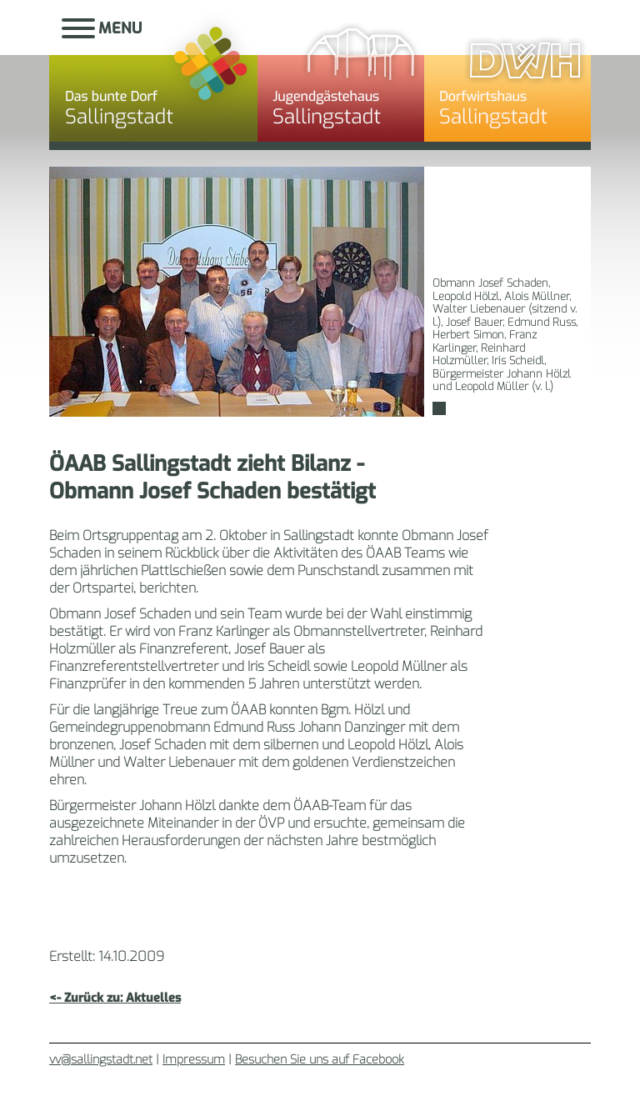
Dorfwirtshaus (507, 79)
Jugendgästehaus (341, 79)
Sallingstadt (153, 79)
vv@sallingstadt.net (100, 1060)
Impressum (193, 1060)
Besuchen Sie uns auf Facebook (319, 1060)
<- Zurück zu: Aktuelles (115, 998)
